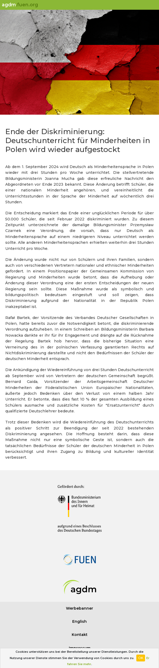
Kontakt (80, 634)
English (79, 621)
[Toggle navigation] (153, 5)
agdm (20, 4)
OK (140, 658)
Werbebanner (79, 608)
